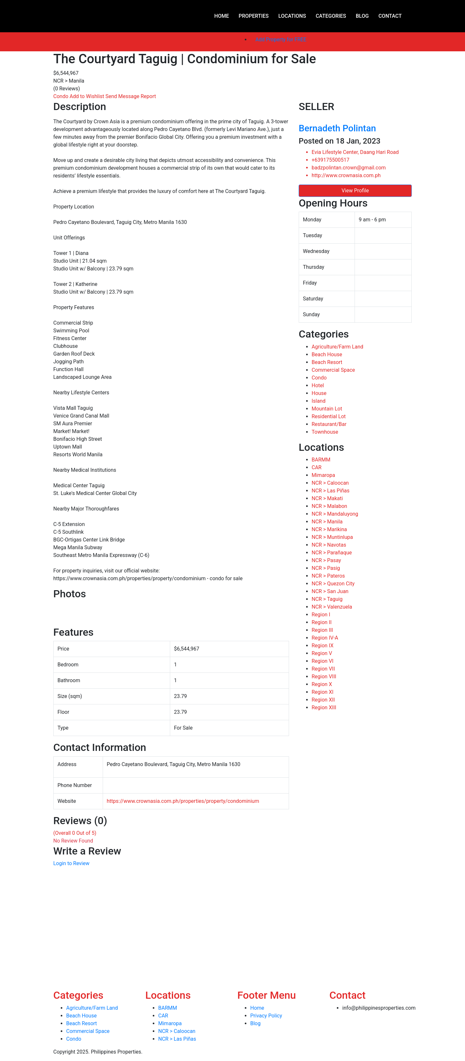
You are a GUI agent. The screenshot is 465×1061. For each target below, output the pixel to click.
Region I (321, 614)
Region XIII (324, 707)
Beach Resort (327, 362)
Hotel (318, 385)
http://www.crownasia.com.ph (346, 175)
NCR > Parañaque (332, 553)
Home (221, 16)
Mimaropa (323, 475)
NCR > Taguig (327, 599)
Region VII (323, 669)
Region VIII (324, 676)
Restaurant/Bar (329, 424)
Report (148, 96)
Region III (322, 630)
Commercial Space (333, 370)
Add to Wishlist (88, 96)
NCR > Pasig (326, 568)
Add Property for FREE (280, 39)
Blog (362, 16)
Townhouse (325, 432)
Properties (254, 16)
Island (319, 401)
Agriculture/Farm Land (337, 347)
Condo (61, 96)
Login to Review (71, 863)
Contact (390, 16)
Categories (331, 16)
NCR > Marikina (329, 529)
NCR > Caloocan (330, 483)
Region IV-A (325, 638)
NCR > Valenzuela (332, 607)
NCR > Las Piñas (330, 491)
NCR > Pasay (326, 560)
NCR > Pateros (328, 576)
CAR (317, 467)
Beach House (327, 354)
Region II (322, 622)
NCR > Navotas (329, 545)
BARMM (321, 460)
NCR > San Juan (330, 591)
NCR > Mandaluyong (335, 514)
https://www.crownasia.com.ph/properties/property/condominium (183, 801)
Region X (322, 684)
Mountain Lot (327, 409)
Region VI (323, 661)
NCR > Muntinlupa (332, 537)
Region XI (323, 692)
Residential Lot (329, 416)
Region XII (323, 700)
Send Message (123, 96)
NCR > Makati (327, 498)
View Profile (355, 190)
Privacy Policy (266, 1016)
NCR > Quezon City (333, 584)
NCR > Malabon (329, 506)
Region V (322, 653)
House (319, 393)
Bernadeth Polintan (337, 128)
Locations (292, 16)
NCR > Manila (327, 522)
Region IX (323, 645)
